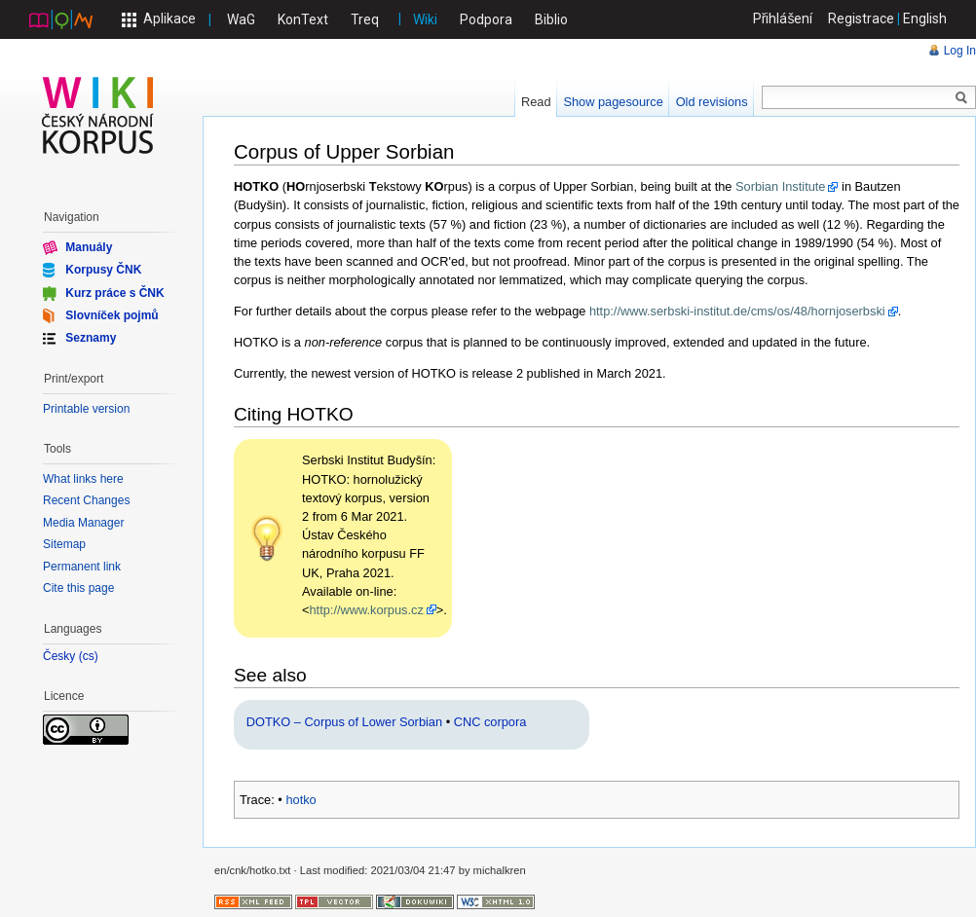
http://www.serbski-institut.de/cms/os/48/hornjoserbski (737, 311)
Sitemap (64, 544)
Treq (365, 19)
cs (88, 656)
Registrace (861, 18)
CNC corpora (490, 722)
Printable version (86, 409)
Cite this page (78, 588)
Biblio (551, 19)
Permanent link (82, 566)
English (925, 18)
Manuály (88, 247)
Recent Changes (86, 500)
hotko (300, 799)
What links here (83, 479)
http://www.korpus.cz (366, 610)
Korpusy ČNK (103, 269)
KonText (303, 19)
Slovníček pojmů (111, 315)
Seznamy (90, 338)
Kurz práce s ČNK (114, 292)
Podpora (486, 19)
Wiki (425, 19)
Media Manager (83, 523)
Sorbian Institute (780, 186)
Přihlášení (783, 18)
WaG (241, 19)
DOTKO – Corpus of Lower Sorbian (344, 722)
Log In (960, 50)
